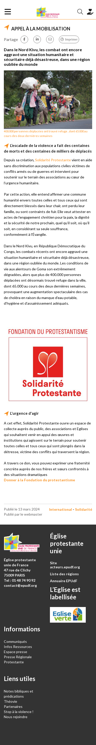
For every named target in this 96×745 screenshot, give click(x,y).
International (60, 509)
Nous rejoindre (15, 717)
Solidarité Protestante (53, 160)
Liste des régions (64, 574)
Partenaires (13, 706)
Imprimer (71, 39)
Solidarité (83, 509)
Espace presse (15, 652)
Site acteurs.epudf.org (65, 565)
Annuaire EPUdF (63, 581)
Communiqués (15, 641)
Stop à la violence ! (19, 711)
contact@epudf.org (20, 585)
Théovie (10, 701)
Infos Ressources (18, 646)
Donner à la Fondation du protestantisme (39, 480)
